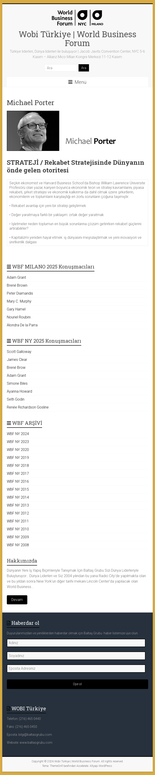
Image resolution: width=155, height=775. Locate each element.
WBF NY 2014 (18, 497)
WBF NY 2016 (18, 481)
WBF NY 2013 (18, 505)
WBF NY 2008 (18, 545)
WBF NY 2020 (18, 450)
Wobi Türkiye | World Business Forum (77, 38)
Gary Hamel (16, 309)
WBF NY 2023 (18, 442)
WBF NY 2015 (18, 489)
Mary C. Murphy (19, 301)
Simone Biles (17, 383)
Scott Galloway (19, 351)
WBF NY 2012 (18, 513)
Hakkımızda (22, 560)
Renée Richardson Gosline (28, 407)
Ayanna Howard (19, 391)
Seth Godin (15, 399)
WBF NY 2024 (18, 434)
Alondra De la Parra (22, 325)
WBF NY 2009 (18, 537)
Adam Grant (16, 277)
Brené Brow (16, 367)
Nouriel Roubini (18, 317)
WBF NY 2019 (18, 457)
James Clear (17, 359)
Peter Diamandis (20, 293)
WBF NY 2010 (18, 529)
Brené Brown (17, 285)
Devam (17, 600)
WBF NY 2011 (18, 521)
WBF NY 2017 (18, 473)
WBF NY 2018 (18, 465)
